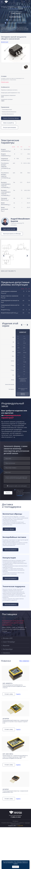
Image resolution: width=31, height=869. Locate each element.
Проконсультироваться (10, 549)
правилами (19, 495)
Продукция (8, 27)
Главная (3, 27)
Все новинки (24, 661)
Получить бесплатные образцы (11, 118)
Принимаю (15, 866)
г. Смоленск (5, 653)
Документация (4, 42)
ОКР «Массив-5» (8, 754)
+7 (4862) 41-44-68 (15, 817)
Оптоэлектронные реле (10, 29)
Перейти (18, 694)
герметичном (26, 7)
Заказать (8, 492)
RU (22, 1)
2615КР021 (6, 789)
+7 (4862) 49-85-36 (15, 13)
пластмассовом (13, 9)
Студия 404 (20, 825)
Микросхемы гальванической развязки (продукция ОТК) (14, 27)
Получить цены (5, 82)
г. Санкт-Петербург (8, 642)
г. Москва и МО (7, 638)
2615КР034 (6, 718)
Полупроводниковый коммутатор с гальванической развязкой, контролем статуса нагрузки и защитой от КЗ (15, 722)
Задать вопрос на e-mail (9, 229)
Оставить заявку (9, 694)
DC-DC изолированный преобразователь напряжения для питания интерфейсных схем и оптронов (14, 686)
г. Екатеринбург (7, 649)
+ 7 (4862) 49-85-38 (6, 632)
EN (24, 1)
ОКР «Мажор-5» (8, 683)
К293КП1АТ (22, 332)
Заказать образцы (23, 394)
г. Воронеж (5, 645)
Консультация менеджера (9, 127)
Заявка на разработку (8, 123)
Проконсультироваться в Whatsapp (12, 233)
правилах (15, 863)
